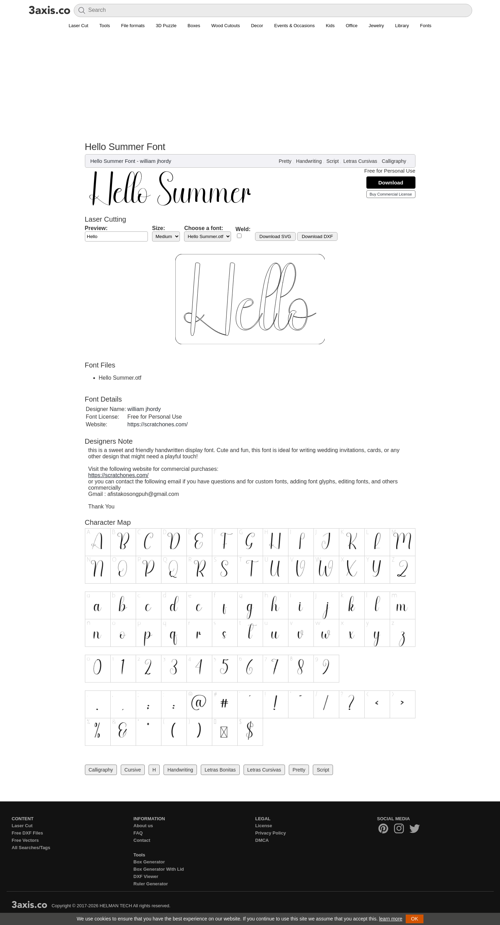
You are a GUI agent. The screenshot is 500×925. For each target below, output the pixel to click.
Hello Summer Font (112, 161)
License (263, 825)
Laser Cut (78, 25)
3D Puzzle (166, 25)
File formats (133, 25)
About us (143, 825)
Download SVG (275, 236)
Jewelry (376, 25)
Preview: (96, 228)
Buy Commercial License (391, 194)
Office (352, 25)
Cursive (133, 770)
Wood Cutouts (225, 25)
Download (390, 182)
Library (402, 25)
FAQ (138, 833)
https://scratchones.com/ (157, 424)
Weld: (243, 229)
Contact (142, 840)
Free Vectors (25, 840)
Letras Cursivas (360, 161)
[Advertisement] (250, 89)
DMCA (262, 840)
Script (332, 161)
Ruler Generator (151, 883)
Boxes (194, 25)
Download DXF (317, 236)
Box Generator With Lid (159, 869)
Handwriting (309, 161)
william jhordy (155, 161)
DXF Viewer (146, 876)
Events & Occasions (294, 25)
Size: (158, 228)
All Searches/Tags (31, 847)
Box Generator (149, 861)
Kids (330, 25)
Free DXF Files (27, 833)
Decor (257, 25)
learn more (390, 919)
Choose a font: (203, 228)
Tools (105, 25)
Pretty (285, 161)
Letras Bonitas (220, 770)
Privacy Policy (270, 833)
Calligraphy (394, 161)
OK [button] (414, 919)
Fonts (425, 25)
